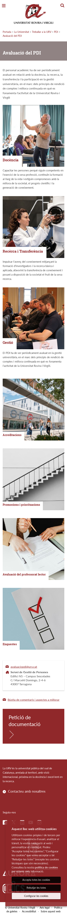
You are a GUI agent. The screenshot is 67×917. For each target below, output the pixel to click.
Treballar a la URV (41, 31)
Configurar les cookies (36, 895)
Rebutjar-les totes (36, 887)
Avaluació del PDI (12, 35)
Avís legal (44, 907)
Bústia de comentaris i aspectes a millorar (33, 699)
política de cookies (46, 867)
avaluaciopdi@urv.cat (24, 666)
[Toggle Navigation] (3, 6)
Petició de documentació (24, 720)
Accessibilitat (29, 911)
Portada (7, 31)
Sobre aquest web (51, 911)
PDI (56, 31)
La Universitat (21, 31)
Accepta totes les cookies (36, 879)
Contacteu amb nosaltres (26, 791)
